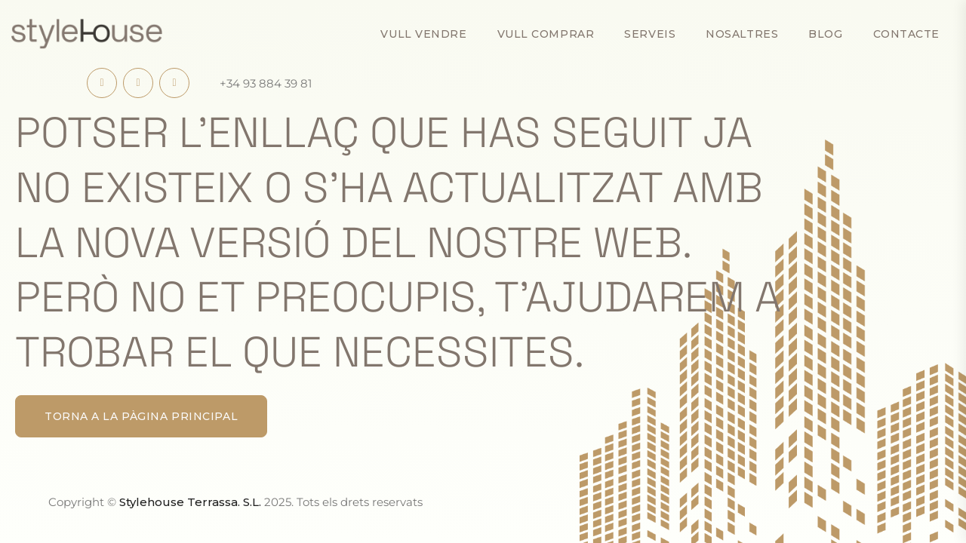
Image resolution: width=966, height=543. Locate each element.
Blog (825, 34)
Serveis (649, 34)
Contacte (906, 34)
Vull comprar (546, 34)
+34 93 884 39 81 (266, 83)
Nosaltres (742, 34)
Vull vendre (423, 34)
